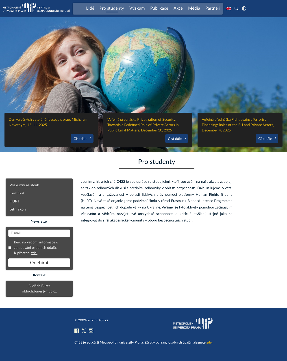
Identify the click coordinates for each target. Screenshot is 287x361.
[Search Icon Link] (236, 8)
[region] (143, 84)
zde (209, 342)
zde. (34, 253)
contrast (244, 8)
